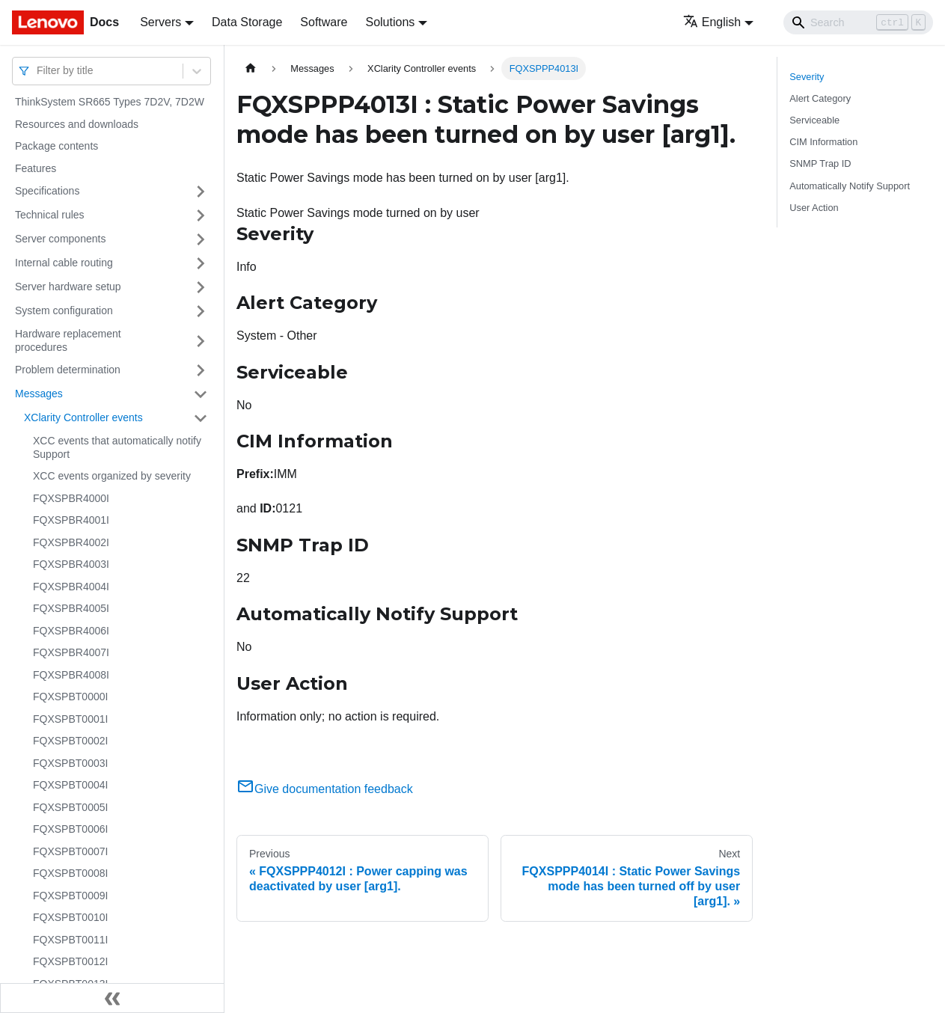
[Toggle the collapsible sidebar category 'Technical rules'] (200, 215)
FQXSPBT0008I (70, 873)
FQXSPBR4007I (71, 652)
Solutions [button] (390, 22)
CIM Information (823, 141)
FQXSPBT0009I (70, 896)
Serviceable (814, 120)
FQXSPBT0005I (70, 807)
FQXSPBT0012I (70, 961)
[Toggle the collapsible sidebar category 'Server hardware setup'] (200, 287)
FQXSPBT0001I (70, 719)
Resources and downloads (76, 124)
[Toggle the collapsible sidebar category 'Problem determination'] (200, 370)
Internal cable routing (64, 263)
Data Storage (247, 22)
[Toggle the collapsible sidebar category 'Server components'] (200, 239)
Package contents (56, 146)
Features (35, 168)
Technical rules (50, 215)
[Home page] (250, 68)
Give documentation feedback (324, 789)
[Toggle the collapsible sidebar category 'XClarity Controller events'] (200, 418)
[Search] (858, 22)
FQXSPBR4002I (71, 542)
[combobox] (38, 70)
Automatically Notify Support (849, 186)
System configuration (64, 310)
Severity (806, 76)
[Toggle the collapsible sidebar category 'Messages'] (200, 394)
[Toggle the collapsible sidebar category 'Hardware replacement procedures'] (200, 340)
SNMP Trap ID (820, 163)
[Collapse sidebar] (112, 998)
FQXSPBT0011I (70, 940)
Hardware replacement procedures (68, 340)
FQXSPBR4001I (71, 520)
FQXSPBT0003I (70, 763)
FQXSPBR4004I (71, 587)
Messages (39, 394)
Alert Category (820, 98)
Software (323, 22)
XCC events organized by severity (112, 476)
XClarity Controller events (83, 417)
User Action (813, 207)
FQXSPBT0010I (70, 917)
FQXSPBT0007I (70, 851)
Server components (60, 239)
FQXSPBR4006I (71, 631)
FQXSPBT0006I (70, 829)
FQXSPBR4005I (71, 608)
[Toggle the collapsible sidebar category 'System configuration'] (200, 311)
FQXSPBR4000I (71, 498)
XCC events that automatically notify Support (117, 447)
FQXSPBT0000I (70, 697)
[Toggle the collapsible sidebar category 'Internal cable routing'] (200, 263)
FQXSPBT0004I (70, 785)
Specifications (47, 191)
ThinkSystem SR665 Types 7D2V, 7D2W (109, 102)
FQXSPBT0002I (70, 741)
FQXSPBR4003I (71, 564)
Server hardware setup (68, 287)
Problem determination (67, 370)
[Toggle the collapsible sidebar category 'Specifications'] (200, 191)
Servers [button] (160, 22)
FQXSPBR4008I (71, 675)
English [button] (712, 22)
